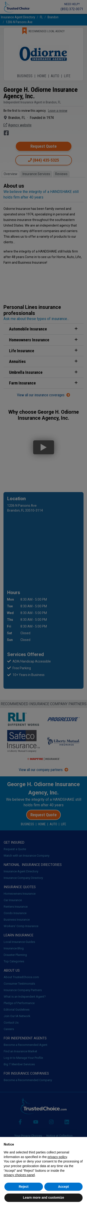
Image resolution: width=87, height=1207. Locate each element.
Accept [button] (63, 1186)
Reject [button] (24, 1186)
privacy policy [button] (57, 1157)
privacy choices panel (19, 1175)
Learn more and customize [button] (43, 1197)
